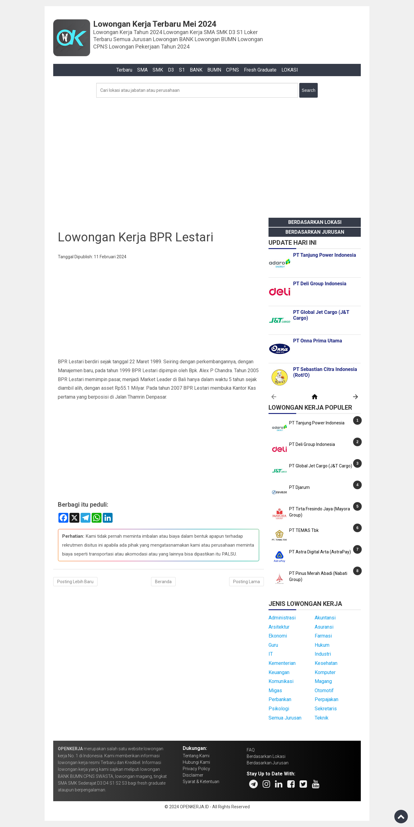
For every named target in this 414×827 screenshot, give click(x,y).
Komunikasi (281, 681)
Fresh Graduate (260, 70)
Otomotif (324, 690)
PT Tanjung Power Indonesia (316, 422)
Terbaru (124, 70)
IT (271, 654)
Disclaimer (193, 775)
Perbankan (280, 699)
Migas (275, 690)
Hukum (322, 645)
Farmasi (323, 636)
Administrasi (282, 618)
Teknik (321, 718)
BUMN (214, 70)
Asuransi (324, 627)
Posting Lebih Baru (75, 581)
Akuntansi (325, 618)
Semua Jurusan (285, 718)
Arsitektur (279, 627)
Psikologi (279, 709)
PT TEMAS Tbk (304, 530)
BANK (196, 70)
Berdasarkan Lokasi (314, 222)
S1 (182, 70)
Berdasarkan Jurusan (314, 232)
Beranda (163, 581)
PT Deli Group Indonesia (312, 444)
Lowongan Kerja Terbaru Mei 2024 (155, 24)
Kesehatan (326, 663)
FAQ (251, 749)
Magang (323, 681)
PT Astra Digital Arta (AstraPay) (320, 551)
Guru (273, 645)
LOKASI (289, 70)
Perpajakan (326, 699)
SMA (142, 70)
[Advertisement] (207, 156)
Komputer (325, 672)
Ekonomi (278, 636)
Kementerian (282, 663)
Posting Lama (246, 581)
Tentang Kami (196, 755)
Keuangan (279, 672)
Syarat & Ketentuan (201, 781)
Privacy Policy (196, 768)
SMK (158, 70)
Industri (323, 654)
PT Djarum (299, 487)
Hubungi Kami (196, 762)
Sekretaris (326, 709)
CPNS (232, 70)
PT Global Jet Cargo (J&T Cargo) (320, 465)
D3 (171, 70)
